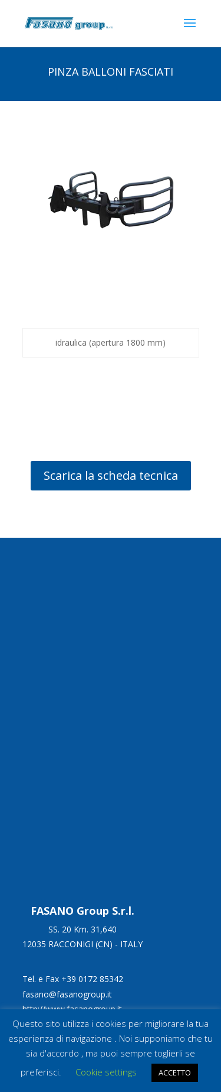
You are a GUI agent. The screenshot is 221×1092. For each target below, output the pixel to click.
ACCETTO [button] (175, 1072)
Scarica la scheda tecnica (111, 475)
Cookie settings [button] (106, 1072)
